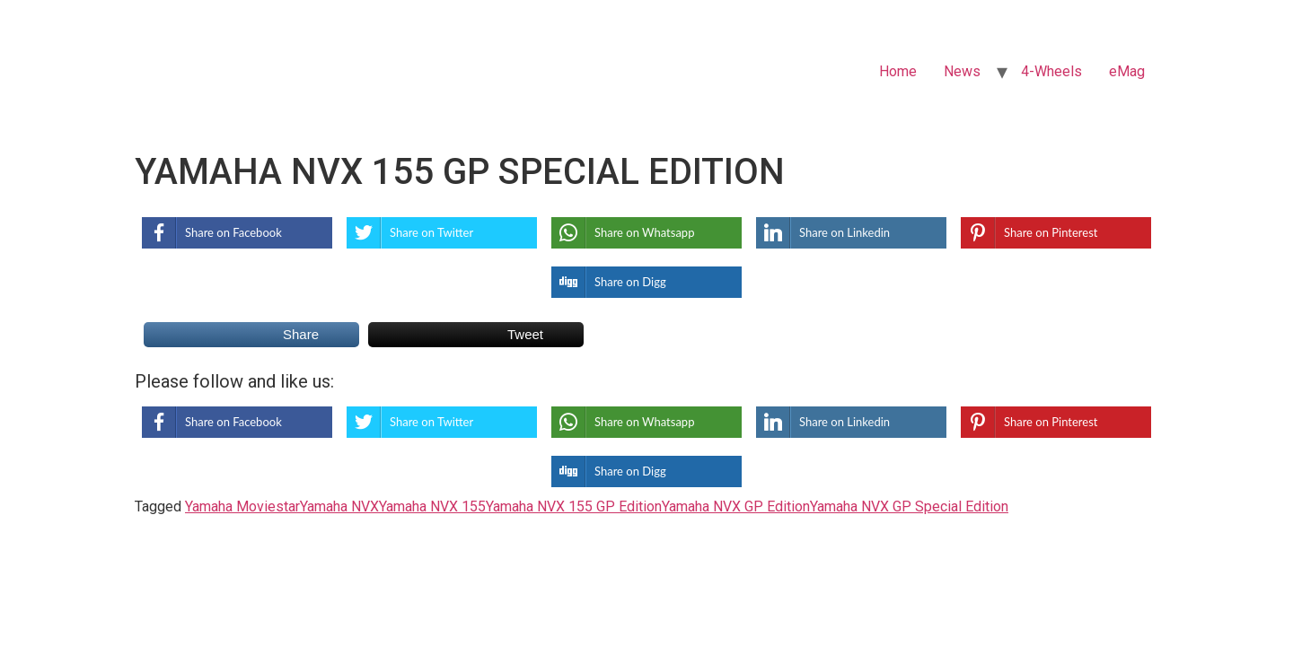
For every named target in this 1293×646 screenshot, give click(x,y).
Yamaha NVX (339, 506)
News (962, 71)
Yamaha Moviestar (242, 506)
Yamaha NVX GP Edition (736, 506)
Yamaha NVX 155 (432, 506)
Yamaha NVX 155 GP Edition (574, 506)
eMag (1127, 71)
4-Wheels (1051, 71)
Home (898, 71)
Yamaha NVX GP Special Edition (909, 506)
